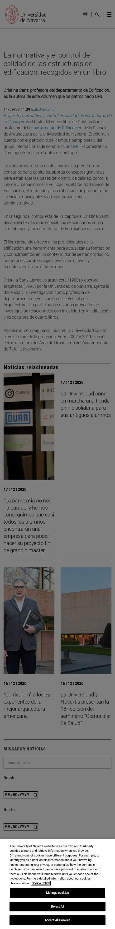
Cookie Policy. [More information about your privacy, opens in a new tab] (41, 883)
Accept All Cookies (57, 920)
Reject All (57, 906)
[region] (57, 884)
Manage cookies (57, 893)
